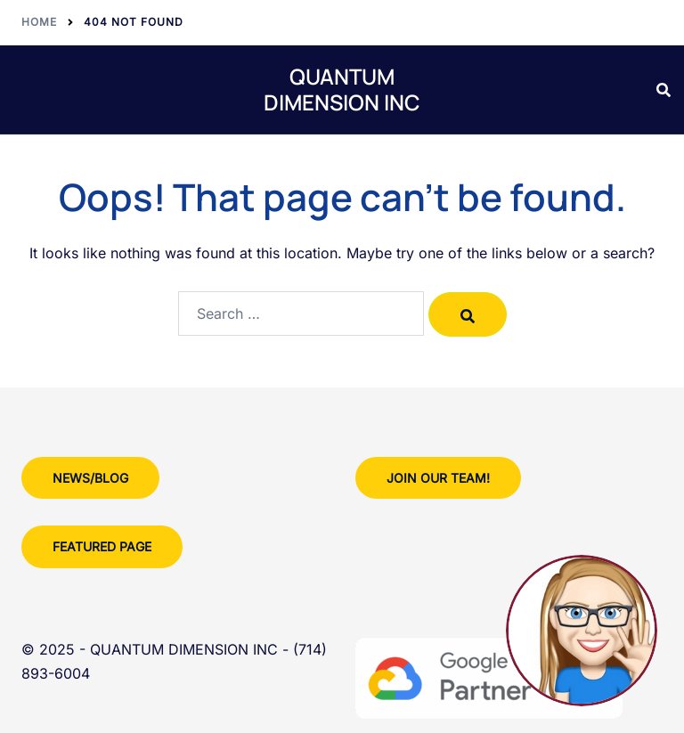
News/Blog (90, 477)
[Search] (467, 314)
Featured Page (102, 546)
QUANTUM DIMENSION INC (342, 89)
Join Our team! (438, 477)
